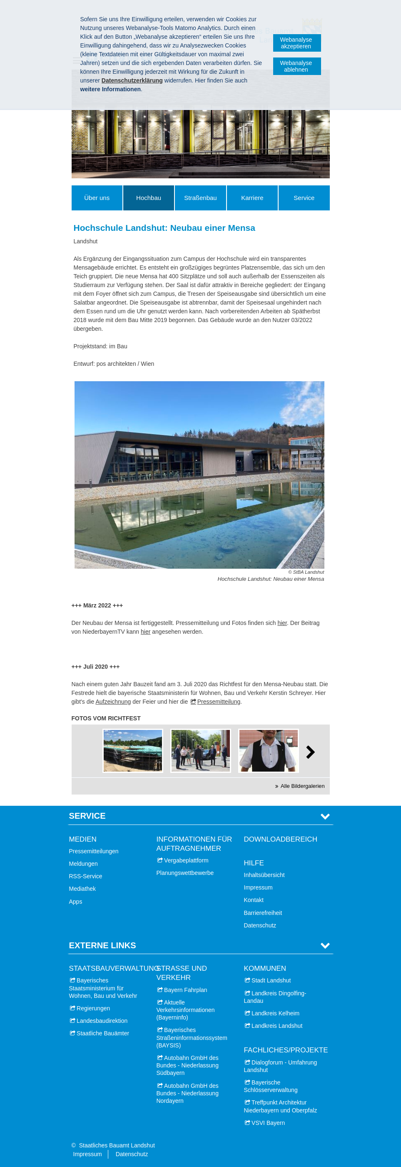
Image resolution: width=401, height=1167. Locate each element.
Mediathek (82, 888)
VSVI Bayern (268, 1123)
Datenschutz (260, 925)
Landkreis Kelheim (275, 1013)
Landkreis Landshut (277, 1025)
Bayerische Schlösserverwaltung (271, 1086)
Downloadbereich (281, 839)
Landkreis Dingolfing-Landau (275, 997)
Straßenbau (200, 197)
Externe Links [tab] (102, 945)
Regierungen (93, 1008)
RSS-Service (85, 876)
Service (304, 197)
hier (282, 623)
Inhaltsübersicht (264, 875)
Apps (75, 901)
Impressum (258, 887)
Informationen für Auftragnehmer (194, 843)
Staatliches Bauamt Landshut (117, 1145)
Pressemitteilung (219, 701)
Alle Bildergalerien (303, 786)
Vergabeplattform (186, 860)
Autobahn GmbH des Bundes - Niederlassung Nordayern (188, 1093)
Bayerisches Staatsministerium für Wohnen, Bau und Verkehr (103, 988)
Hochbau (148, 197)
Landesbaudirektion (102, 1020)
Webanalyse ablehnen (296, 66)
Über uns (97, 197)
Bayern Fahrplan (185, 990)
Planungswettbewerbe (185, 873)
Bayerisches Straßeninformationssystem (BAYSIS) (192, 1037)
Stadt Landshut (271, 980)
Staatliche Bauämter (103, 1033)
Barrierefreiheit (263, 913)
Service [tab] (87, 815)
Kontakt (254, 900)
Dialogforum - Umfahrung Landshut (280, 1066)
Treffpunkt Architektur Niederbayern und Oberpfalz (280, 1106)
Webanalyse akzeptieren (296, 43)
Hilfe (254, 863)
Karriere (252, 197)
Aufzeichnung (113, 701)
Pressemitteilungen (94, 851)
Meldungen (83, 863)
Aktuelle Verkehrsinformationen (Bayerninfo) (186, 1010)
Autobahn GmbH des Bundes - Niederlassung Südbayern (188, 1065)
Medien (83, 839)
